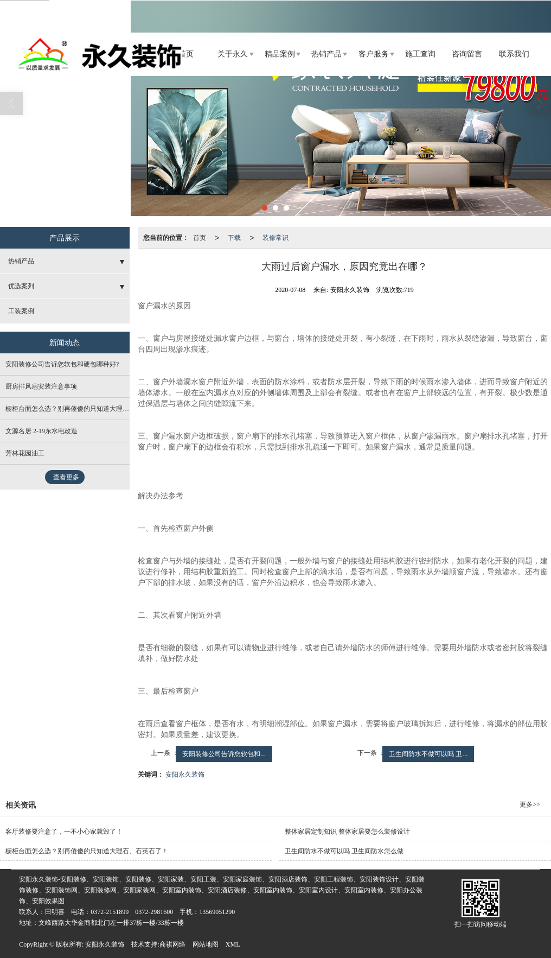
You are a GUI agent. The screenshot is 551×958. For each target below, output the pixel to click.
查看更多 (66, 477)
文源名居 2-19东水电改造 (41, 431)
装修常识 (275, 238)
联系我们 (514, 54)
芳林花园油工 (24, 453)
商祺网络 (172, 944)
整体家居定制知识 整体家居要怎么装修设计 (347, 831)
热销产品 (326, 54)
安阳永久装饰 (184, 774)
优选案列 (21, 286)
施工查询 (420, 54)
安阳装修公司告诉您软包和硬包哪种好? (62, 364)
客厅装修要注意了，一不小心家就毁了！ (64, 831)
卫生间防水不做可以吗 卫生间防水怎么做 (344, 851)
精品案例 (280, 54)
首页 (186, 54)
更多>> (530, 804)
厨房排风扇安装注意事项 (41, 386)
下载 (234, 238)
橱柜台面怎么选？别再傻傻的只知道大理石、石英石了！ (86, 409)
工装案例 (21, 311)
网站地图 (206, 944)
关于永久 (232, 54)
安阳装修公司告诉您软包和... (224, 754)
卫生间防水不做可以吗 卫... (428, 754)
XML (233, 944)
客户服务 (373, 54)
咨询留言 (467, 54)
